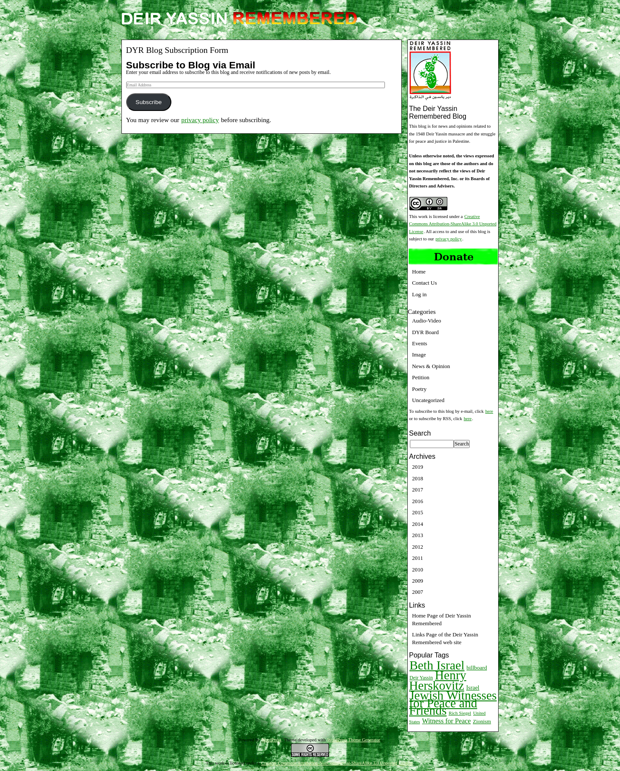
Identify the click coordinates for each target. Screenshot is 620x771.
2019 (417, 467)
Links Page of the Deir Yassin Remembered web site (445, 638)
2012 (417, 547)
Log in (419, 294)
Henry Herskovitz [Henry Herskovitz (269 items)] (437, 680)
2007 (417, 592)
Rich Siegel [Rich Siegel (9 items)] (460, 713)
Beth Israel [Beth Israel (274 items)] (437, 665)
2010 (417, 569)
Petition (420, 377)
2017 (417, 489)
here (489, 411)
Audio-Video (426, 320)
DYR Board (425, 332)
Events (419, 343)
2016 (417, 501)
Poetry (419, 389)
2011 (417, 558)
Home (419, 271)
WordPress (271, 739)
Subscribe (149, 102)
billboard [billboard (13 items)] (477, 667)
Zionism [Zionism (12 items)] (482, 722)
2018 (417, 478)
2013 (417, 535)
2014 (417, 524)
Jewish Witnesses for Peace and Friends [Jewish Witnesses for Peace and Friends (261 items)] (453, 702)
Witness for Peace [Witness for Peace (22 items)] (446, 721)
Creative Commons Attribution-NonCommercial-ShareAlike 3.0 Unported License (337, 763)
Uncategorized (428, 400)
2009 (417, 580)
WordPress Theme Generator (353, 739)
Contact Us (424, 283)
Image (419, 354)
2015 (417, 512)
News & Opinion (431, 366)
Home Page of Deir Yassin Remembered (441, 619)
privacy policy (200, 119)
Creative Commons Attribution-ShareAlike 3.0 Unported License (452, 224)
